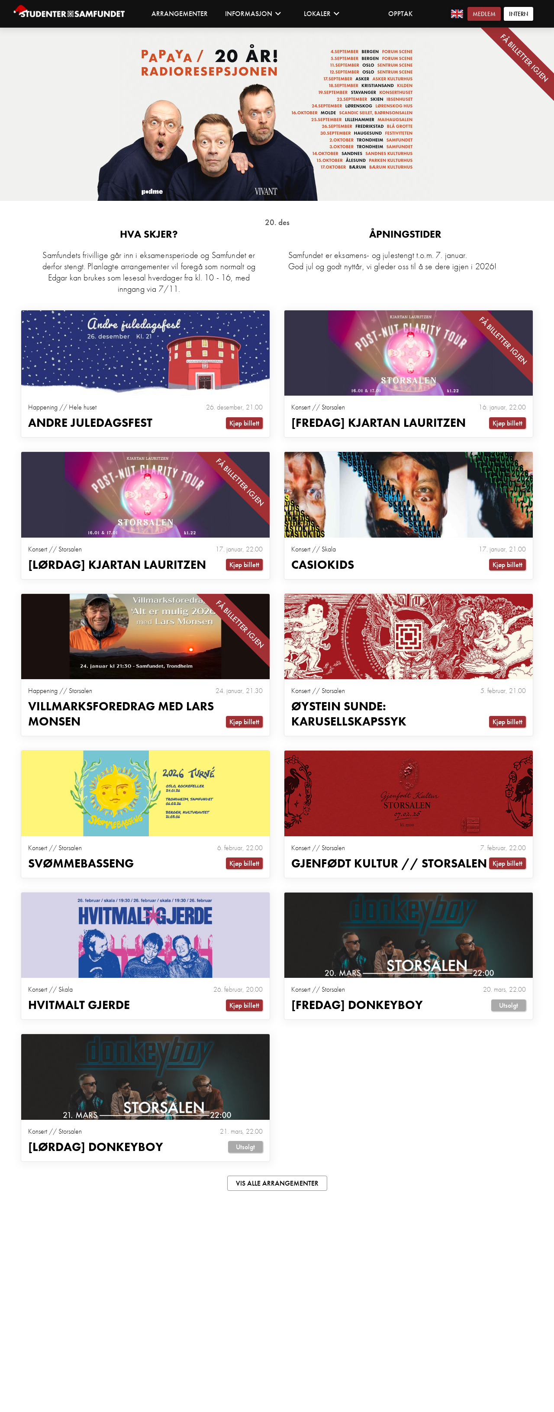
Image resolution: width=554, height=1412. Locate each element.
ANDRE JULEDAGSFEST (90, 424)
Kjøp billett (244, 424)
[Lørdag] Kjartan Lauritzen (117, 566)
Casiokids (322, 566)
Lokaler (322, 13)
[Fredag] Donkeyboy (357, 1010)
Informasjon (253, 13)
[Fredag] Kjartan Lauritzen (378, 424)
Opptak (400, 13)
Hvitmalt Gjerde (79, 1010)
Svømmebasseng (81, 867)
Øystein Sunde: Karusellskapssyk (348, 717)
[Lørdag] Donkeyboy (95, 1153)
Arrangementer (179, 13)
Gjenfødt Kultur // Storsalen (389, 867)
